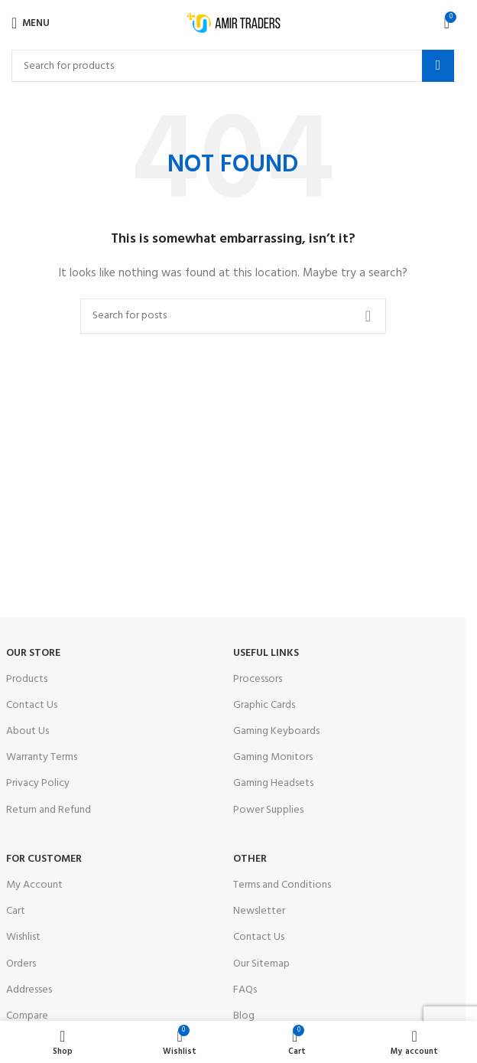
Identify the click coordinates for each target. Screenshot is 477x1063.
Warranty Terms (41, 757)
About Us (27, 731)
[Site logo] (233, 23)
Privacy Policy (38, 783)
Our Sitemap (261, 964)
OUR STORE (33, 653)
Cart (15, 911)
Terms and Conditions (282, 885)
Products (26, 679)
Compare (27, 1016)
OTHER (250, 859)
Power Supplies (268, 810)
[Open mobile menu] (30, 23)
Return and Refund (48, 810)
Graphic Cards (264, 705)
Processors (257, 679)
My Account (34, 885)
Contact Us (31, 705)
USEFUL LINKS (266, 653)
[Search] (232, 66)
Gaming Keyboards (276, 731)
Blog (244, 1016)
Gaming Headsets (273, 783)
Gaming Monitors (273, 757)
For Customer (44, 859)
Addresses (29, 990)
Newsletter (259, 911)
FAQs (245, 990)
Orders (21, 964)
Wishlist (23, 937)
